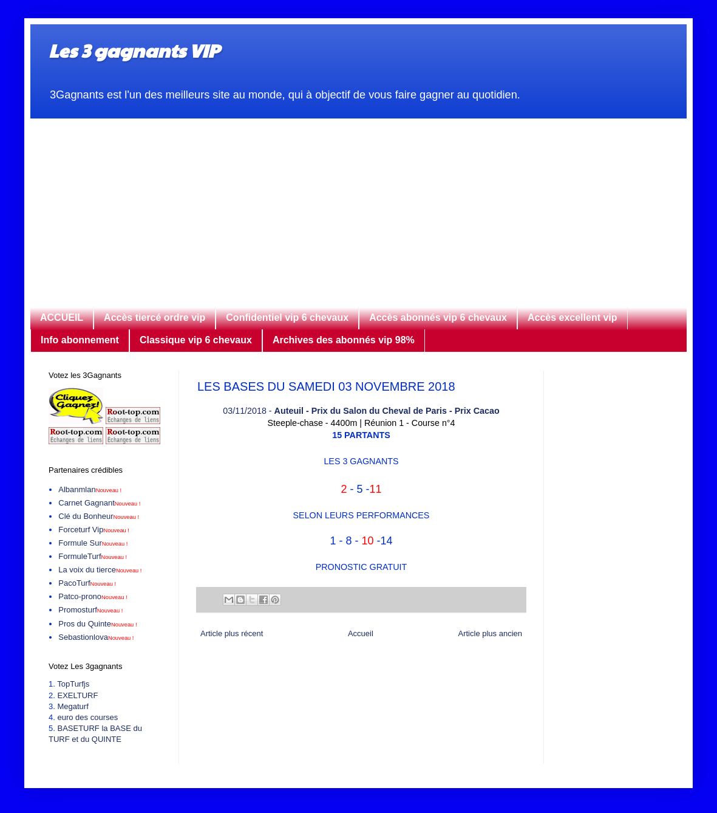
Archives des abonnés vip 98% (344, 340)
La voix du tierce (99, 569)
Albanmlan (89, 489)
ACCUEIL (61, 317)
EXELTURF (77, 695)
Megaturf (72, 706)
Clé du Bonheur (98, 516)
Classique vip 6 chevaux (196, 340)
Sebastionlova (96, 637)
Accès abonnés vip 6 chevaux (438, 317)
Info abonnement (80, 340)
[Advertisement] (358, 203)
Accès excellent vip (572, 317)
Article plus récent (231, 633)
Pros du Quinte (97, 623)
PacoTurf (87, 583)
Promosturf (90, 609)
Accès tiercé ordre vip (154, 317)
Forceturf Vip (93, 529)
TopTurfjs (73, 683)
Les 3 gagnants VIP (134, 50)
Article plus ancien (490, 633)
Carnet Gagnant (99, 502)
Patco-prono (92, 596)
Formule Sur (92, 542)
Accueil (360, 633)
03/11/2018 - (361, 411)
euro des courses (87, 717)
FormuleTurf (92, 556)
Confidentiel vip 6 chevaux (287, 317)
